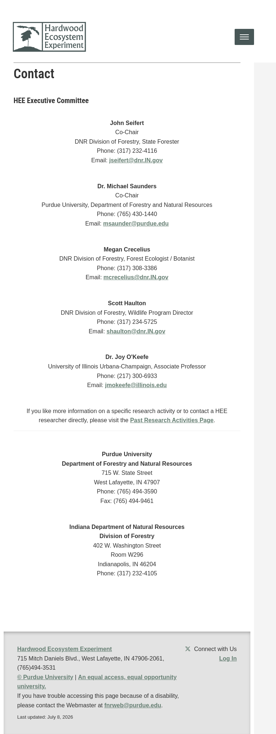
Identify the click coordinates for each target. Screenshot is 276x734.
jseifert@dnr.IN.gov (136, 160)
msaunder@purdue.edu (136, 223)
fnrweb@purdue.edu (132, 705)
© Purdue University (45, 677)
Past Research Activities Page (171, 420)
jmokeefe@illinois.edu (136, 385)
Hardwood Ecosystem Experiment (64, 649)
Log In (228, 658)
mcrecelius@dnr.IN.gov (136, 277)
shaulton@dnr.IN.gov (136, 331)
